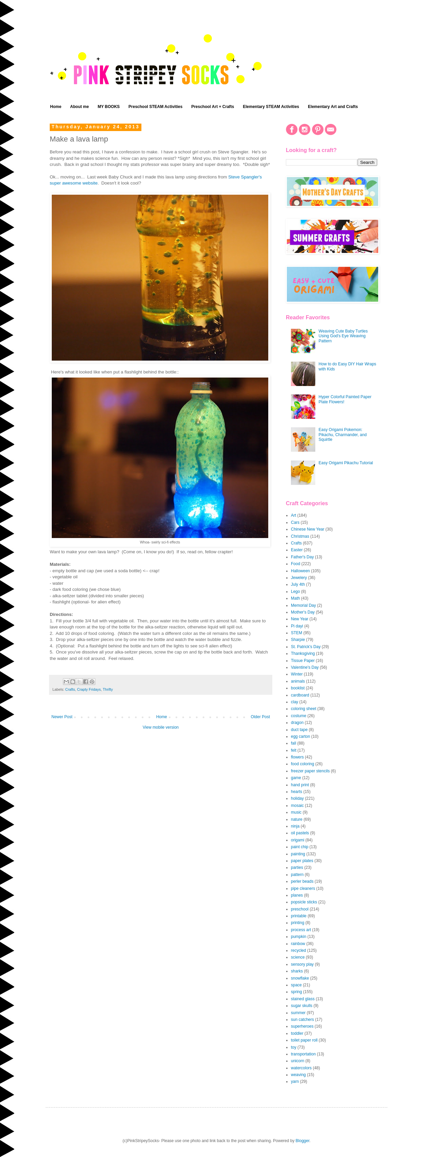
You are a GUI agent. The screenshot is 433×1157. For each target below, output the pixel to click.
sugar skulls (301, 1005)
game (296, 777)
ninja (295, 826)
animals (298, 681)
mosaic (297, 805)
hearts (296, 791)
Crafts (70, 689)
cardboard (300, 695)
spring (296, 991)
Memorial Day (303, 605)
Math (295, 598)
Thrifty (108, 689)
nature (296, 819)
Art (293, 515)
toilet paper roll (304, 1040)
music (296, 812)
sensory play (302, 964)
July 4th (298, 584)
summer (298, 1012)
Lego (295, 591)
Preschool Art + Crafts (212, 106)
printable (298, 916)
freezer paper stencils (310, 771)
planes (297, 895)
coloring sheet (303, 708)
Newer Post (61, 716)
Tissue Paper (303, 660)
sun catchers (302, 1019)
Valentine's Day (305, 667)
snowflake (300, 978)
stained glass (303, 999)
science (298, 957)
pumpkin (298, 936)
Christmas (300, 536)
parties (297, 867)
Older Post (260, 716)
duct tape (299, 729)
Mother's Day (303, 612)
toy (293, 1047)
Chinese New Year (307, 529)
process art (301, 929)
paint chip (299, 846)
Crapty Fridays (89, 689)
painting (298, 854)
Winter (297, 674)
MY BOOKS (109, 106)
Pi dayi (297, 626)
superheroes (302, 1026)
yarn (295, 1081)
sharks (297, 971)
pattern (297, 874)
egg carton (300, 736)
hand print (300, 785)
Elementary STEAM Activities (271, 106)
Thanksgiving (303, 653)
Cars (295, 522)
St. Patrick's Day (306, 646)
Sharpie (298, 639)
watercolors (301, 1068)
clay (294, 702)
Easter (297, 550)
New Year (299, 619)
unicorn (297, 1060)
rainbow (298, 943)
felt (293, 750)
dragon (297, 722)
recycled (298, 950)
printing (297, 922)
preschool (300, 909)
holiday (297, 798)
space (296, 985)
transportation (303, 1054)
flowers (297, 757)
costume (298, 715)
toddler (297, 1033)
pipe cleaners (303, 888)
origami (297, 840)
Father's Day (302, 557)
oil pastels (300, 833)
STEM (296, 632)
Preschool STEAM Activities (156, 106)
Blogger (303, 1140)
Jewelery (299, 577)
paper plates (302, 860)
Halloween (300, 571)
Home (55, 106)
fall (293, 743)
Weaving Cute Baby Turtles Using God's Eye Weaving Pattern (343, 336)
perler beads (302, 881)
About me (79, 106)
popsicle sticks (304, 902)
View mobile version (161, 727)
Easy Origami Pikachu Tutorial (346, 462)
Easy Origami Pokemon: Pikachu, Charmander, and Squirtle (343, 434)
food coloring (302, 764)
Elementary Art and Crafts (333, 106)
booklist (298, 688)
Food (295, 563)
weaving (298, 1074)
